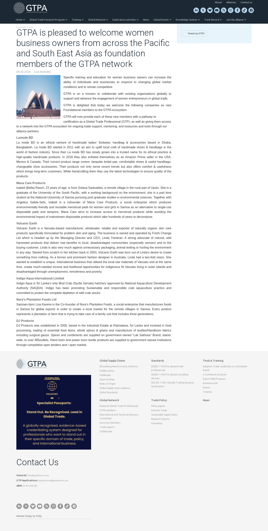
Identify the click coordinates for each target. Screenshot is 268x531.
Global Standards (108, 392)
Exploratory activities (126, 19)
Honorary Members (110, 423)
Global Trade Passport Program (48, 19)
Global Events (162, 19)
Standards (157, 360)
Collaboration (107, 371)
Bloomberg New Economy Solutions (119, 366)
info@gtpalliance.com (38, 475)
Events (206, 387)
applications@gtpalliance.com (53, 480)
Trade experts (107, 427)
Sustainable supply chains (164, 414)
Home (20, 19)
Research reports (160, 419)
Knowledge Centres (188, 19)
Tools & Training (213, 360)
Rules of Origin (107, 384)
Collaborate (106, 431)
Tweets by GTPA (196, 33)
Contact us (246, 2)
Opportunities (107, 379)
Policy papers (158, 406)
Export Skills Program (214, 379)
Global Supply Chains (112, 360)
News (146, 19)
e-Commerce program (215, 374)
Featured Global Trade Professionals (119, 406)
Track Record (213, 19)
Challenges (105, 375)
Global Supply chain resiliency (115, 388)
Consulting (156, 423)
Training (78, 19)
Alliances (231, 2)
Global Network (98, 19)
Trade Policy (159, 400)
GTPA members (108, 410)
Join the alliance (236, 19)
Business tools (210, 383)
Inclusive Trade (159, 410)
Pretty (39, 516)
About (218, 2)
